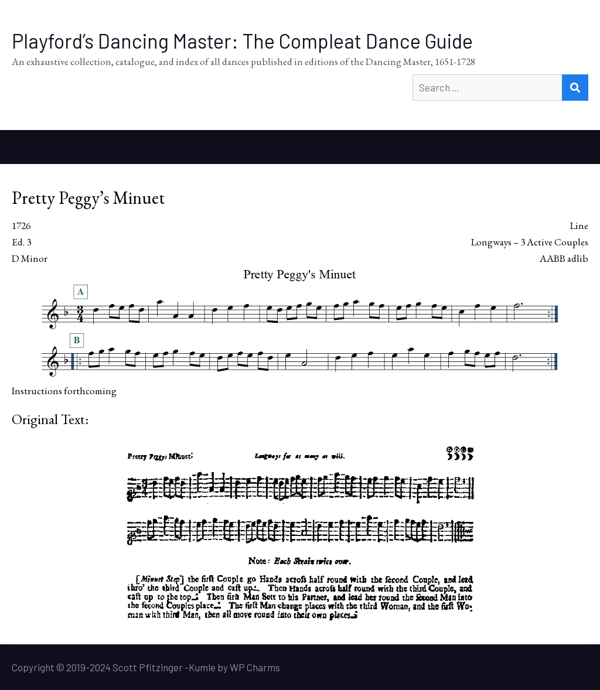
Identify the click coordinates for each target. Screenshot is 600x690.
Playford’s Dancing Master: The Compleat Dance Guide (242, 41)
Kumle (202, 667)
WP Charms (255, 667)
